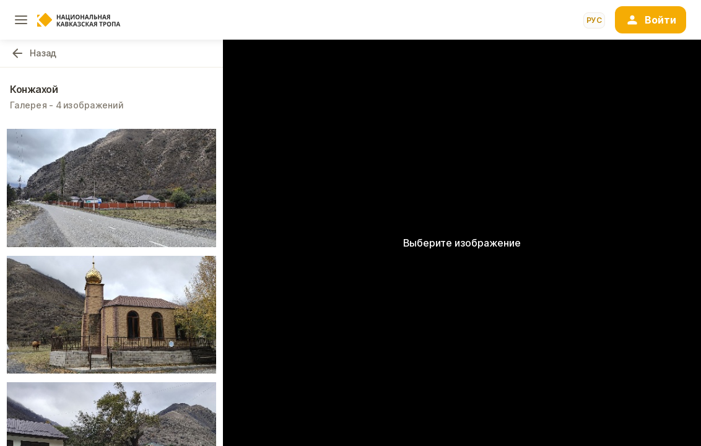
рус (594, 20)
